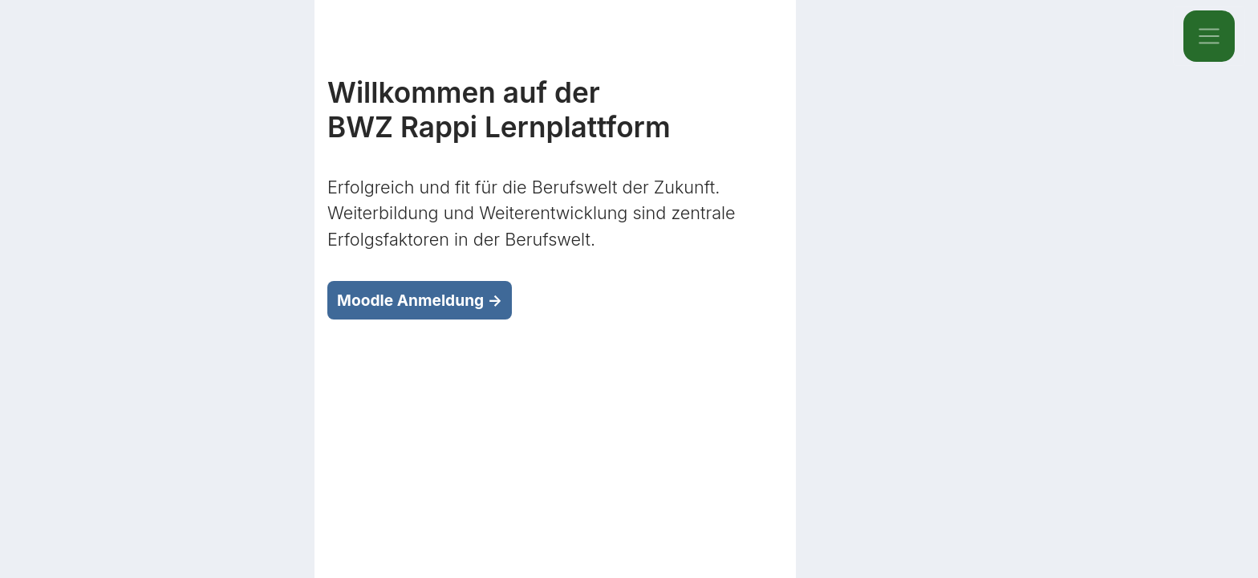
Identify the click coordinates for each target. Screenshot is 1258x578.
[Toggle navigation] (1209, 36)
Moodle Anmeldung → (419, 300)
